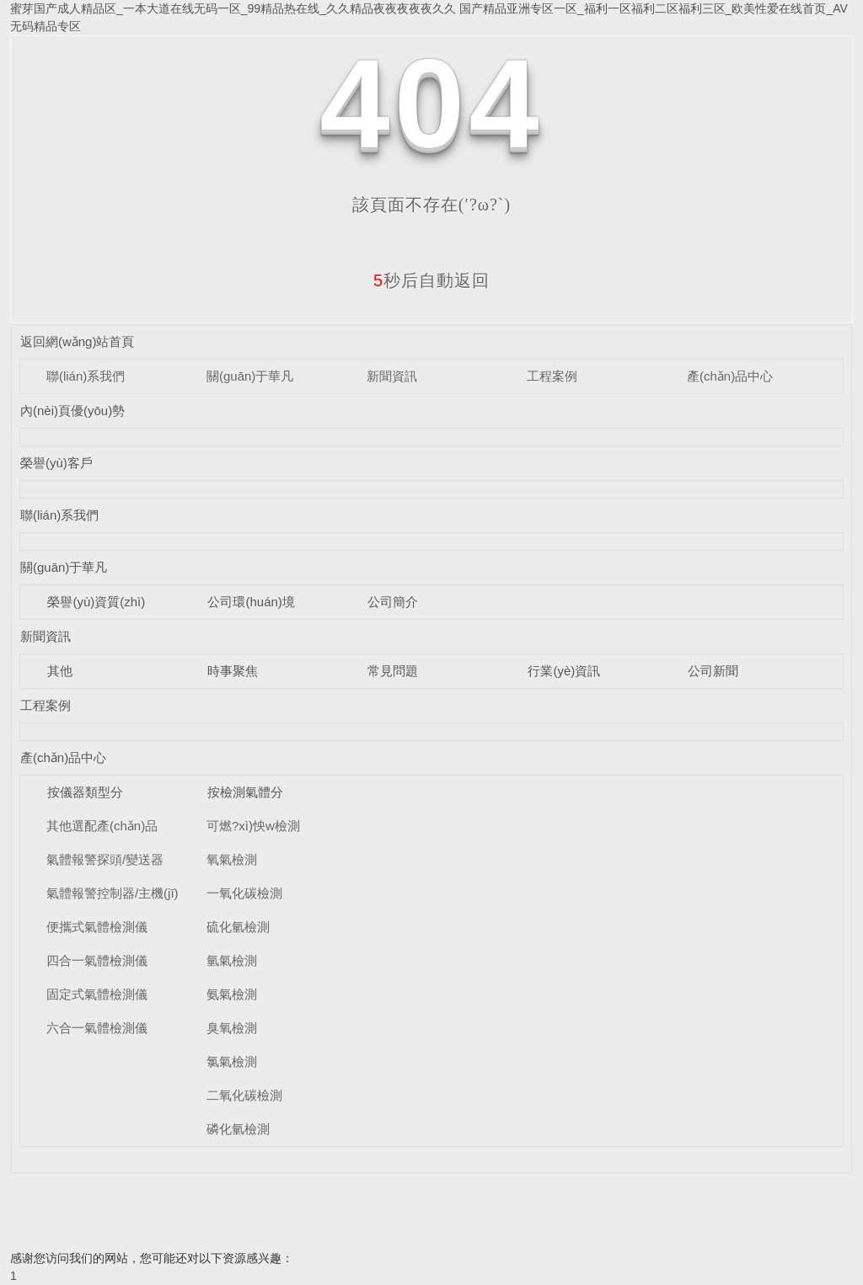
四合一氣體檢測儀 (96, 960)
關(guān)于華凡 (249, 376)
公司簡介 (392, 602)
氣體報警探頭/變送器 (104, 859)
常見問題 (392, 671)
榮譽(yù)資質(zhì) (96, 602)
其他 (59, 671)
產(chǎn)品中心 (730, 376)
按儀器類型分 (85, 792)
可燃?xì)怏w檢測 (253, 825)
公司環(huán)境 (250, 602)
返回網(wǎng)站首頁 (77, 341)
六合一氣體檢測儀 (96, 1028)
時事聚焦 (232, 671)
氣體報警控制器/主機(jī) (112, 893)
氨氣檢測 (231, 994)
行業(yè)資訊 (564, 671)
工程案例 (552, 376)
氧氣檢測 (231, 859)
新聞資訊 (392, 376)
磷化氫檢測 (238, 1129)
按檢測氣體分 (245, 792)
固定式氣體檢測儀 (96, 994)
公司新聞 (713, 671)
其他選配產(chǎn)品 (102, 825)
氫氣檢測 (231, 960)
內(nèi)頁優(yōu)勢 (72, 410)
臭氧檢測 (231, 1028)
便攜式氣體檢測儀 (96, 927)
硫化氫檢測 (238, 927)
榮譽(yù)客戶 (56, 463)
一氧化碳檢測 (244, 893)
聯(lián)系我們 (85, 376)
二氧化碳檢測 (244, 1095)
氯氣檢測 (231, 1061)
